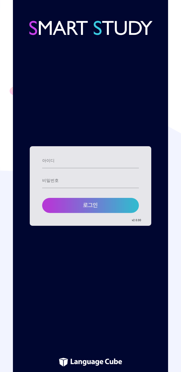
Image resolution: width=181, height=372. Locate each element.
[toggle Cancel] (136, 162)
